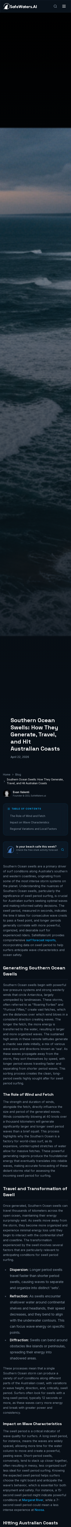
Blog (18, 774)
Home (6, 774)
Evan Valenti (21, 792)
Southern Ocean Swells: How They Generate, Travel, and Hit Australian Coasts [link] (35, 781)
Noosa (39, 1510)
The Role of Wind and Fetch (27, 816)
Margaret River (32, 1500)
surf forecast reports (40, 940)
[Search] (55, 6)
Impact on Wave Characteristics (29, 822)
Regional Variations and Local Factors (33, 828)
